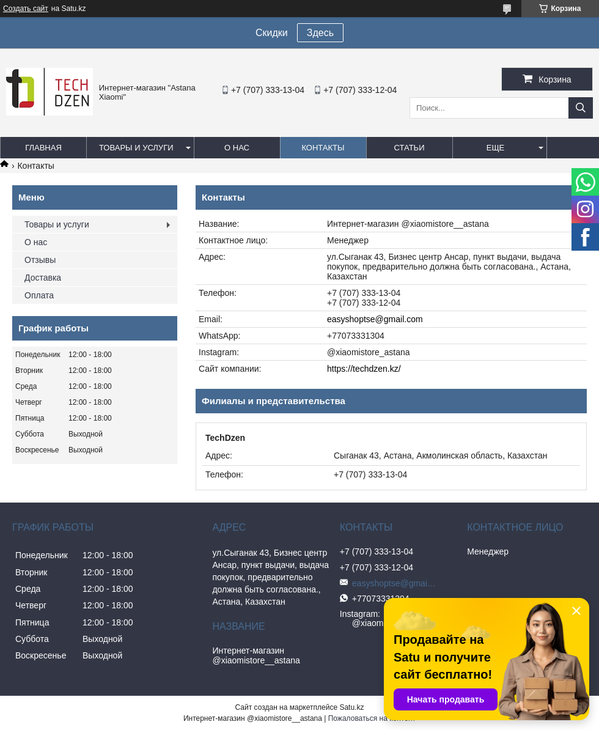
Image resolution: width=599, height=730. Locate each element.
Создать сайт (25, 8)
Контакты (322, 147)
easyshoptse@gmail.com (375, 319)
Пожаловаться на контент (372, 718)
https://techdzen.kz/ (364, 369)
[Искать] (580, 108)
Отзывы (40, 260)
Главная (43, 147)
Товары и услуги (136, 147)
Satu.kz (351, 707)
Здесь (320, 33)
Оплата (39, 295)
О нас (236, 147)
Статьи (409, 147)
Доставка (42, 277)
